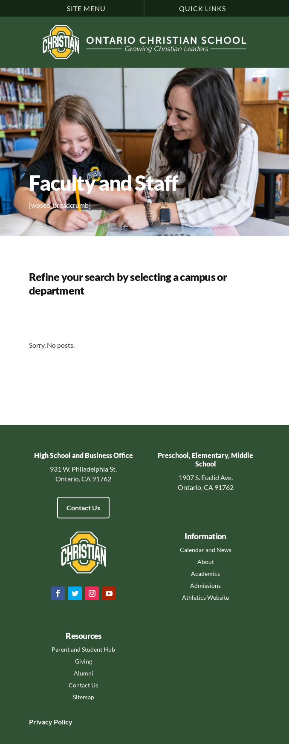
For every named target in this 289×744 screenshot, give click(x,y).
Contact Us (83, 508)
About (205, 561)
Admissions (205, 585)
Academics (205, 573)
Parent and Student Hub (83, 649)
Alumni (83, 673)
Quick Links (202, 8)
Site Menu (86, 8)
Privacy (40, 722)
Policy (62, 722)
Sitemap (83, 697)
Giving (83, 661)
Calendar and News (205, 549)
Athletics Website (205, 597)
